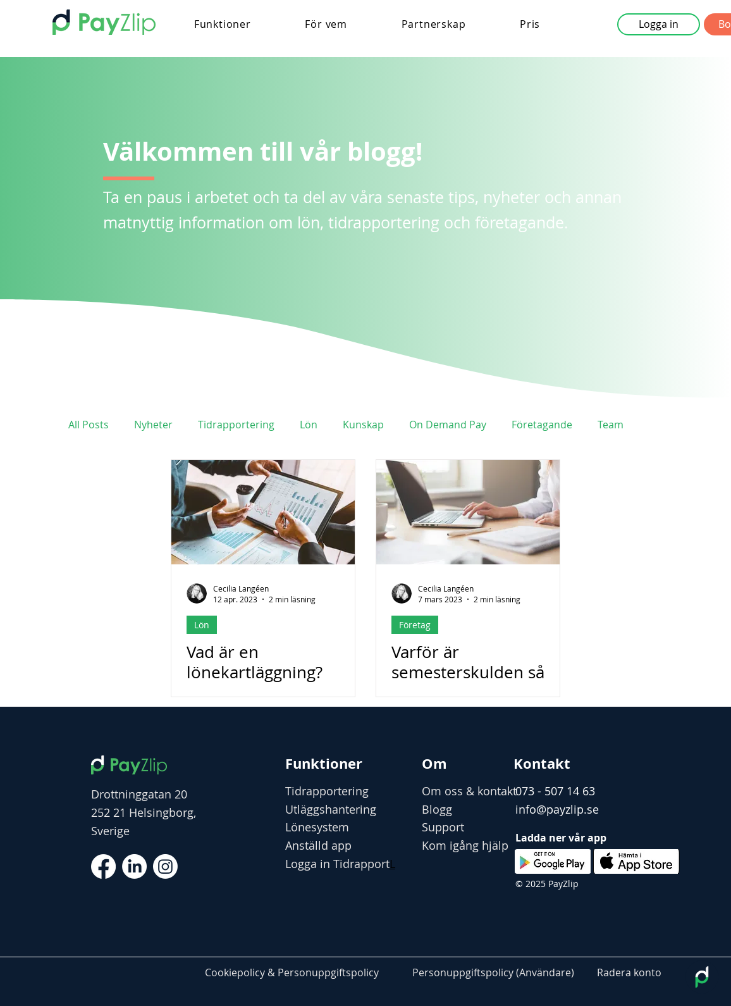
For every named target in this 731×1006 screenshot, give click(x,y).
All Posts (88, 425)
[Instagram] (165, 866)
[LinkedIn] (134, 866)
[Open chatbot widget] (701, 976)
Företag (415, 625)
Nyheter (153, 425)
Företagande (542, 425)
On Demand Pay (447, 425)
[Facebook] (103, 866)
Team (611, 425)
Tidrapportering (236, 425)
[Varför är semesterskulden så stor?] (468, 512)
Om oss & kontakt (469, 790)
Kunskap (363, 425)
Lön (308, 425)
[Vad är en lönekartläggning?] (263, 512)
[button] (222, 24)
